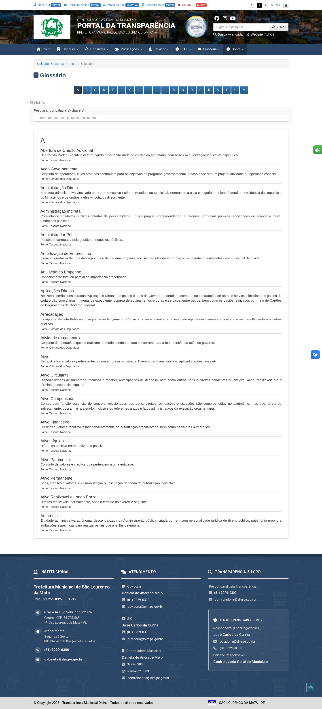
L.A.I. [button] (183, 49)
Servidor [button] (159, 49)
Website (260, 34)
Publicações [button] (128, 49)
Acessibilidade (158, 4)
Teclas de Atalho (82, 4)
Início (44, 49)
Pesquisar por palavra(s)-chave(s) (60, 110)
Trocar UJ (47, 4)
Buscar (279, 27)
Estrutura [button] (67, 49)
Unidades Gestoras (50, 64)
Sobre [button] (235, 49)
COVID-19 (192, 4)
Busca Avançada (228, 34)
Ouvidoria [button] (209, 49)
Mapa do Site (121, 4)
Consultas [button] (96, 49)
